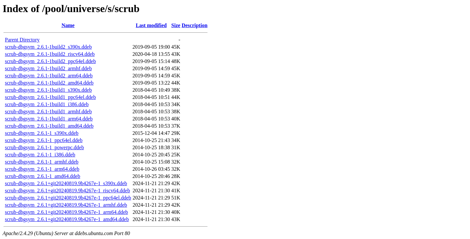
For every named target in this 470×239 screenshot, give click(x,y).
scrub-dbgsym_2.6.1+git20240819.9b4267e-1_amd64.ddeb (67, 219)
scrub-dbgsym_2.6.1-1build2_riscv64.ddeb (50, 54)
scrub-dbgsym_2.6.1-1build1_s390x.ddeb (48, 90)
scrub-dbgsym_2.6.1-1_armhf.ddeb (41, 162)
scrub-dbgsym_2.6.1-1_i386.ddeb (40, 154)
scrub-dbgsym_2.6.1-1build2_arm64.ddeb (49, 75)
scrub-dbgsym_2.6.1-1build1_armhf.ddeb (48, 111)
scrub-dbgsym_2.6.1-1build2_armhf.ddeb (48, 68)
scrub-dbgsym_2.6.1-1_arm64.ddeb (42, 169)
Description (194, 25)
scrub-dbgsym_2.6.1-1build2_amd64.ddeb (49, 83)
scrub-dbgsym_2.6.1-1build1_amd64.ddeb (49, 126)
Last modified (151, 25)
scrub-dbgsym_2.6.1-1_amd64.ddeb (42, 176)
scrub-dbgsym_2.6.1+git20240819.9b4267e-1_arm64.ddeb (66, 212)
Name (67, 25)
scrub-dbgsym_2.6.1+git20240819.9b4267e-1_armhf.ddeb (66, 205)
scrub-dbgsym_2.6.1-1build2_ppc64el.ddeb (50, 61)
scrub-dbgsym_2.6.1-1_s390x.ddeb (41, 133)
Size (175, 25)
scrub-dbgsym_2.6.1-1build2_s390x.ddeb (48, 47)
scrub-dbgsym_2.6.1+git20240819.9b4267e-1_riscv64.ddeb (67, 190)
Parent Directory (22, 39)
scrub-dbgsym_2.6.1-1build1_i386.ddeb (46, 104)
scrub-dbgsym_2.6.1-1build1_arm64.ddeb (49, 118)
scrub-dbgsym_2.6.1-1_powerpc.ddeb (44, 147)
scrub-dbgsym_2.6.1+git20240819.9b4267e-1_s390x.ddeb (66, 183)
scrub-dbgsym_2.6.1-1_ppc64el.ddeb (44, 140)
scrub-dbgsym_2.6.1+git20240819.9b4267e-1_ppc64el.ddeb (68, 197)
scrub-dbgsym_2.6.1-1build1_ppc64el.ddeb (50, 97)
